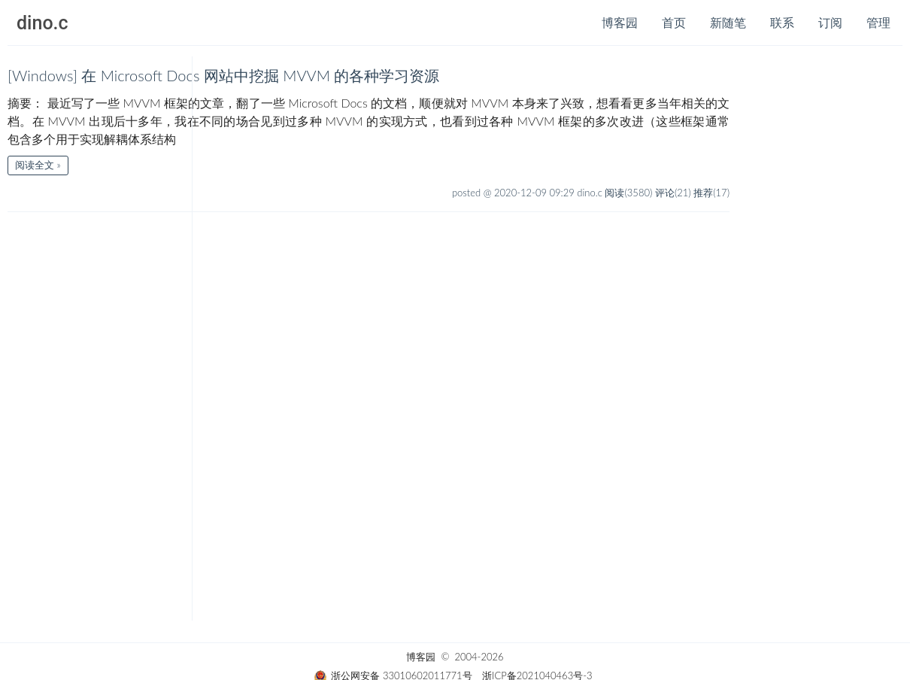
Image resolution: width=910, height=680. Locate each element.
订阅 (830, 22)
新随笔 (728, 22)
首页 (674, 22)
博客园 (620, 22)
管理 (878, 22)
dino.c (42, 23)
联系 (782, 22)
